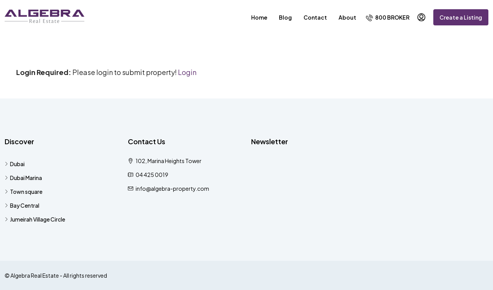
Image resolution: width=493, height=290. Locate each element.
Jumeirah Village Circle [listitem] (35, 219)
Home (259, 17)
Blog (285, 17)
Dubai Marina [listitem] (23, 177)
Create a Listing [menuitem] (460, 17)
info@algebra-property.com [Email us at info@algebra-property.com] (172, 188)
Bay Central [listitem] (22, 205)
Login (187, 72)
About (347, 17)
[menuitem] (387, 17)
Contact (315, 17)
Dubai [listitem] (15, 163)
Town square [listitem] (23, 191)
